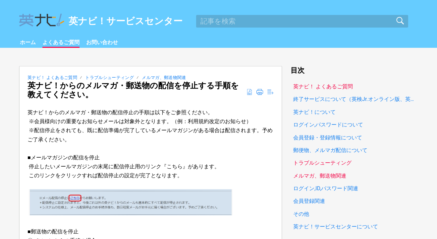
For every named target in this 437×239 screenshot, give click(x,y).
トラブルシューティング (109, 77)
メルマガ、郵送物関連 (164, 77)
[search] (302, 21)
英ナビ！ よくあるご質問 (52, 77)
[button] (249, 92)
